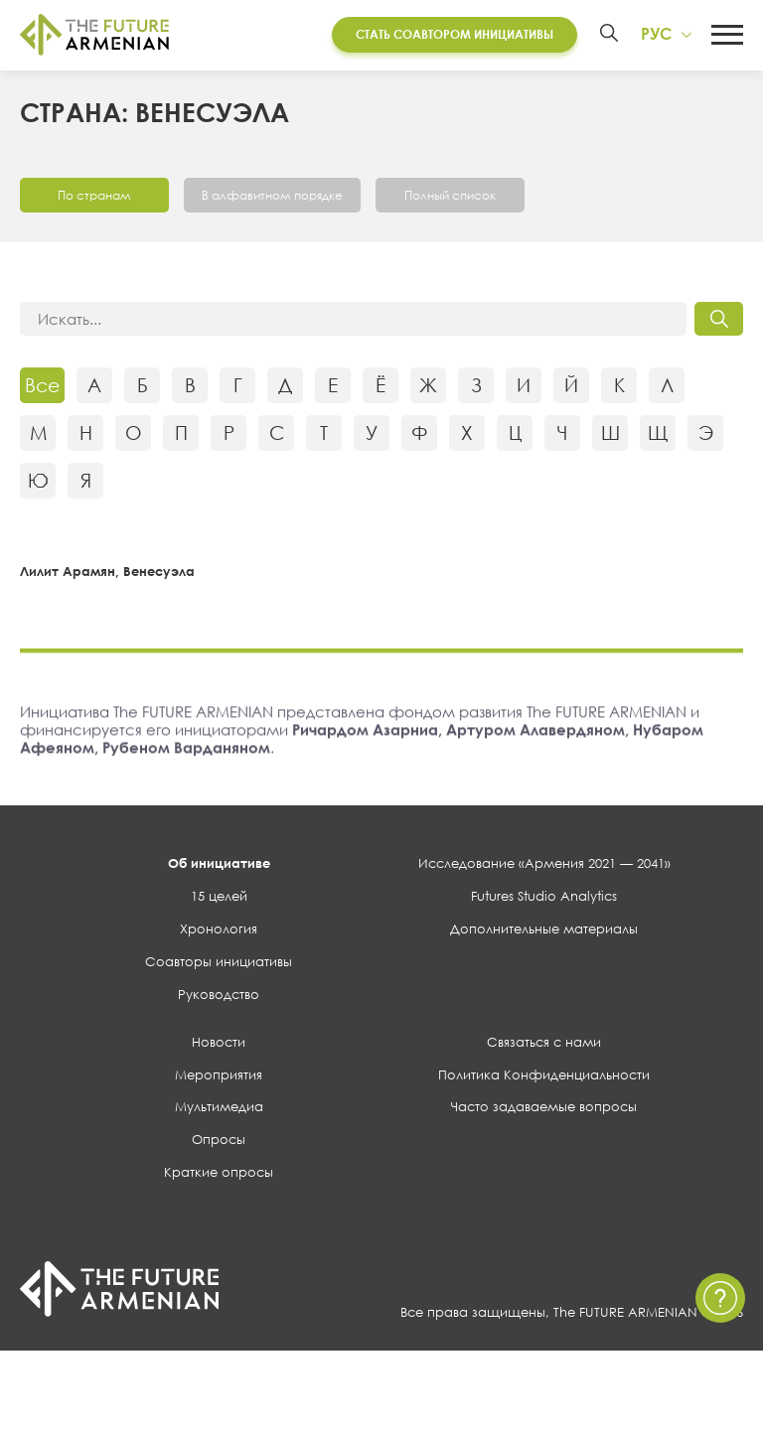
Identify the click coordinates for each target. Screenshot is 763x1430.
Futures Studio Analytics (544, 899)
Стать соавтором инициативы (454, 34)
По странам (94, 197)
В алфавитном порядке (272, 197)
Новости (218, 1044)
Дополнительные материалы (544, 931)
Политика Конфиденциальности (544, 1076)
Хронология (218, 931)
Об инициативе (219, 866)
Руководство (218, 996)
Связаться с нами (544, 1044)
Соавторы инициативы (218, 964)
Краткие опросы (218, 1175)
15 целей (219, 899)
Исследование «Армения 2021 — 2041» (544, 866)
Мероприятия (218, 1076)
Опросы (218, 1142)
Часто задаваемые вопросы (544, 1109)
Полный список (450, 197)
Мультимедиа (219, 1109)
